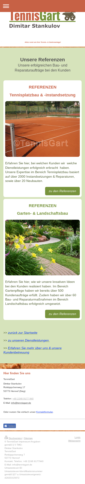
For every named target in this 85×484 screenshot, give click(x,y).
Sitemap (28, 438)
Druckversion (13, 438)
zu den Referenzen (62, 191)
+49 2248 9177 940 (23, 398)
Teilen (9, 426)
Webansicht (74, 440)
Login (77, 437)
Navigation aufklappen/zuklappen (42, 6)
